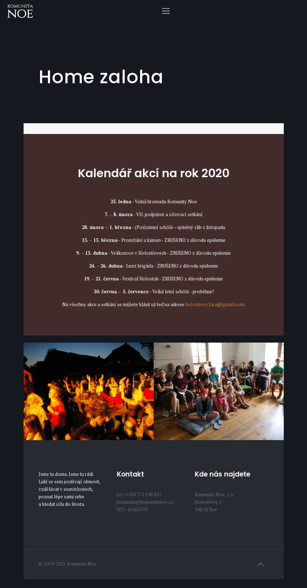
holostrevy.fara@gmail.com (214, 304)
